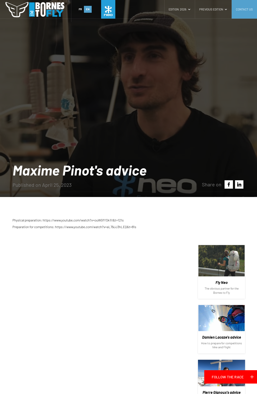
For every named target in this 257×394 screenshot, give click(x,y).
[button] (179, 9)
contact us (244, 9)
